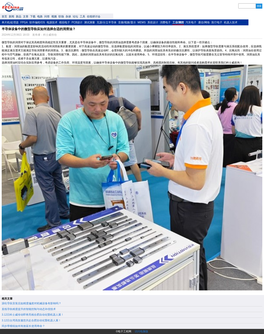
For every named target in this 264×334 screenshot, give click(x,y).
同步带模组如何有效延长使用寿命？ (23, 326)
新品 (18, 16)
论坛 (75, 16)
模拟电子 (64, 22)
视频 (54, 16)
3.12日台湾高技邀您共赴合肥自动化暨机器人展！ (31, 320)
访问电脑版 (141, 331)
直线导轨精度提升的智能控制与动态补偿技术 (29, 309)
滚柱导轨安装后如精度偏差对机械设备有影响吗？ (31, 303)
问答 (47, 16)
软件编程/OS (37, 22)
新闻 (11, 16)
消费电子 (165, 22)
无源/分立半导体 (106, 22)
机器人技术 (230, 22)
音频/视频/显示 (127, 22)
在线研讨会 (93, 16)
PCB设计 (77, 22)
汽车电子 (191, 22)
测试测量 (89, 22)
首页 (4, 16)
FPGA (24, 22)
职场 (61, 16)
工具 (82, 16)
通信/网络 (204, 22)
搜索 (259, 6)
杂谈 (68, 16)
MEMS (142, 22)
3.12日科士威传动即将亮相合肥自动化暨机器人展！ (33, 314)
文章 (25, 16)
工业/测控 (178, 22)
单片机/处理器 (10, 22)
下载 (32, 16)
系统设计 (152, 22)
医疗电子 (216, 22)
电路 (40, 16)
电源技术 (52, 22)
